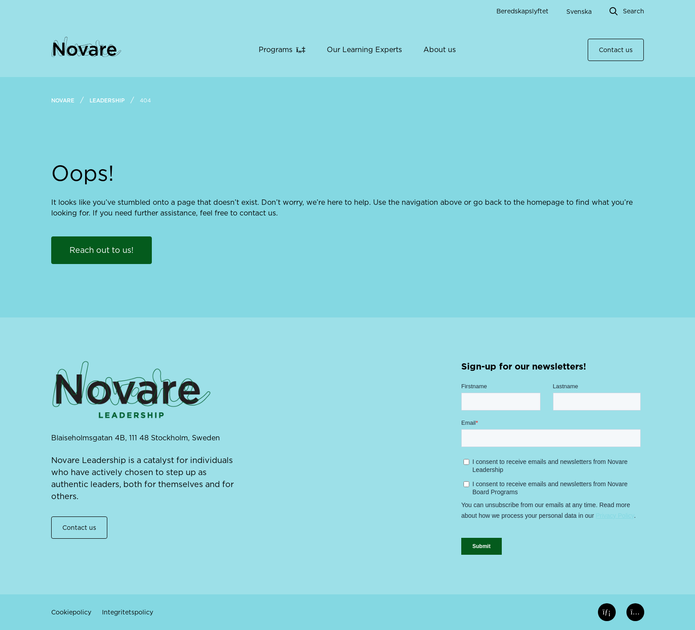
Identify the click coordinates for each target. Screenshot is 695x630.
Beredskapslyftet (522, 11)
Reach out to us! (101, 250)
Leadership (107, 100)
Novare (62, 100)
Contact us (616, 49)
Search (633, 11)
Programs (276, 49)
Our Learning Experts (364, 49)
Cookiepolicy (71, 612)
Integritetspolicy (127, 612)
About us (439, 49)
